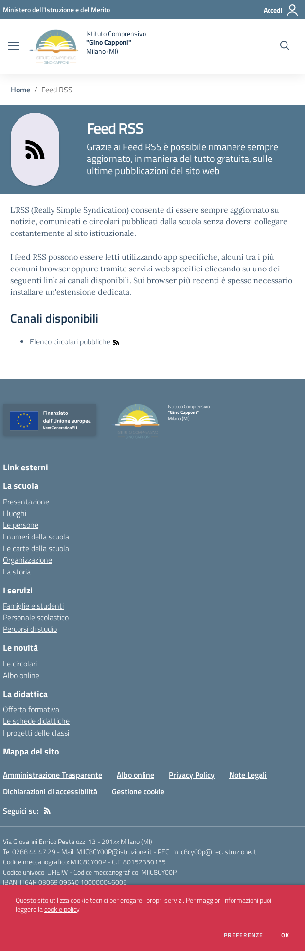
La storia (17, 571)
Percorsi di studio (30, 629)
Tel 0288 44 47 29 (29, 851)
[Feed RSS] (47, 811)
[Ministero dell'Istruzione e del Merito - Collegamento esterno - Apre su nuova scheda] (56, 9)
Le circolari (20, 663)
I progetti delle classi (36, 732)
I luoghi (14, 513)
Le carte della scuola (36, 548)
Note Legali (248, 775)
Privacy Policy (192, 775)
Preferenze (243, 935)
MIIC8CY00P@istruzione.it (114, 851)
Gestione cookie (138, 791)
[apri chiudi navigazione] (13, 47)
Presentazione (26, 501)
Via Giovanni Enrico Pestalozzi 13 (49, 841)
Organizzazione (27, 560)
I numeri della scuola (36, 536)
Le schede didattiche (36, 721)
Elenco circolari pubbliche (75, 341)
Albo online (21, 675)
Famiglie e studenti (33, 605)
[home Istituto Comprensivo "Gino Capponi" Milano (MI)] (87, 46)
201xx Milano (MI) (127, 841)
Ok (285, 935)
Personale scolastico (36, 617)
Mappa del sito (31, 751)
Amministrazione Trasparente (52, 775)
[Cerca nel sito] (284, 46)
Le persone (20, 525)
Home (20, 89)
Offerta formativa (31, 709)
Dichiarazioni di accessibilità (50, 791)
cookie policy (61, 909)
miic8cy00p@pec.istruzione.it (214, 851)
